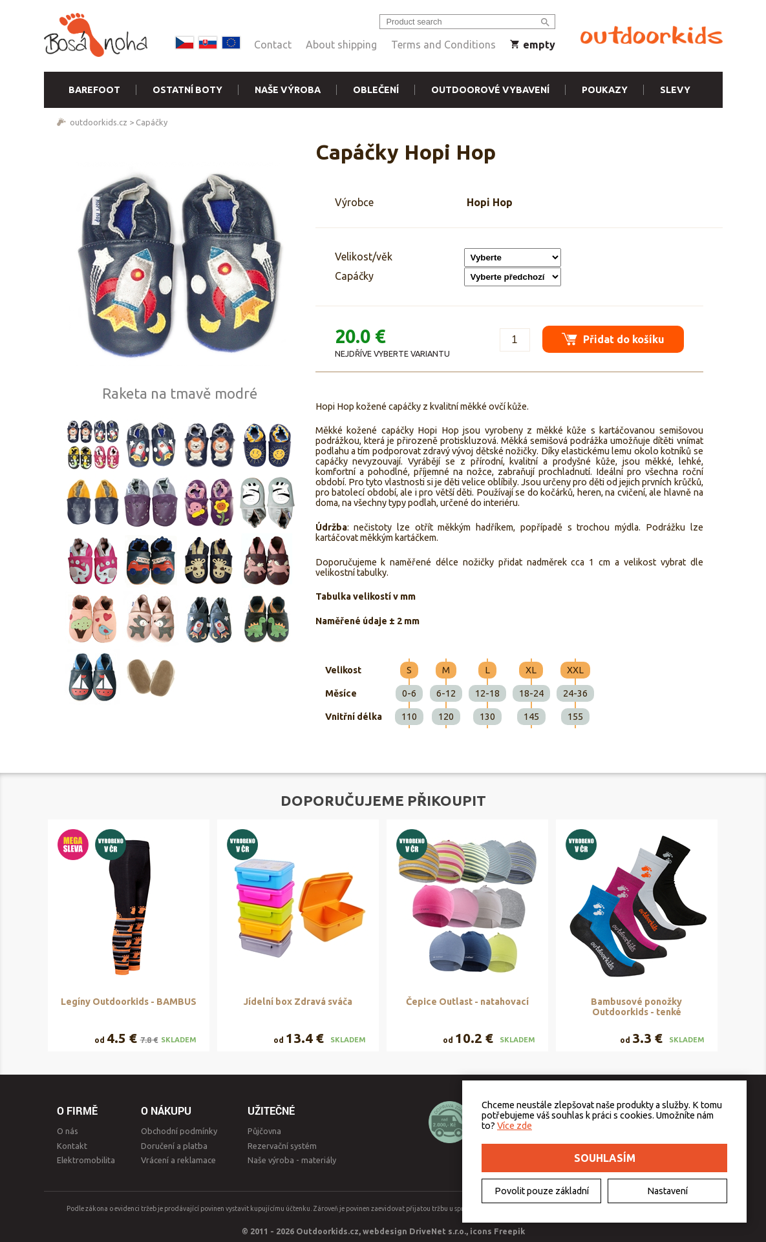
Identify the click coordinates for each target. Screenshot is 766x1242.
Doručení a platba (174, 1145)
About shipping (341, 44)
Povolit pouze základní (542, 1191)
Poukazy (605, 90)
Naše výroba (288, 90)
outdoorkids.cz (98, 122)
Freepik (509, 1231)
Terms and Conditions (443, 44)
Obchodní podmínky (179, 1130)
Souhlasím (604, 1158)
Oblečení (376, 90)
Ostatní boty (187, 90)
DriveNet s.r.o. (437, 1231)
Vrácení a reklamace (178, 1159)
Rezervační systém (282, 1145)
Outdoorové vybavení (490, 90)
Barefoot (94, 90)
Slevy (675, 90)
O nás (67, 1130)
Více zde (514, 1126)
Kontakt (72, 1145)
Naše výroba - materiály (292, 1159)
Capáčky (151, 122)
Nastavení (667, 1191)
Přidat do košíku (613, 339)
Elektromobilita (86, 1159)
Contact (273, 44)
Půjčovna (264, 1130)
